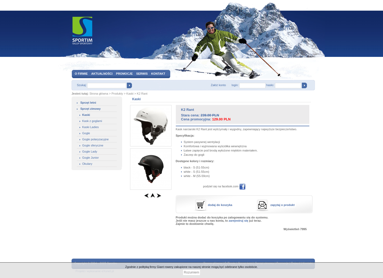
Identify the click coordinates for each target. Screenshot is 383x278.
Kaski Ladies (90, 127)
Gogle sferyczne (92, 145)
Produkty (117, 93)
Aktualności (102, 73)
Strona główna (98, 93)
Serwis (142, 73)
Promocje (124, 73)
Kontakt (158, 73)
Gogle (86, 133)
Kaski (130, 93)
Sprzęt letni (88, 102)
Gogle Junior (90, 157)
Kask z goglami (92, 121)
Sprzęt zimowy (90, 108)
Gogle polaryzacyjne (95, 139)
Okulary (87, 163)
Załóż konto (218, 85)
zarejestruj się (238, 220)
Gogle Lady (89, 151)
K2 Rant (142, 93)
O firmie (81, 73)
